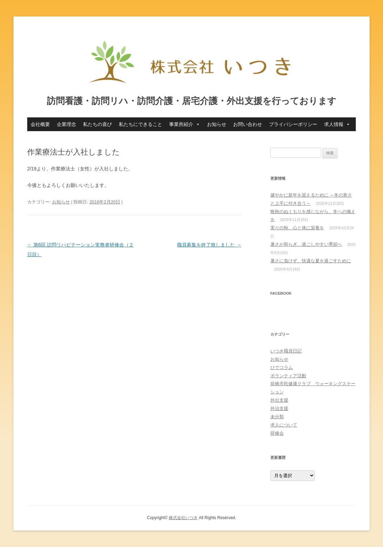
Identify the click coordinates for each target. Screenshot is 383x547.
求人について (283, 425)
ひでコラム (281, 367)
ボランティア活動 (288, 375)
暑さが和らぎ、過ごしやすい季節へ (306, 244)
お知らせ (216, 124)
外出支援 (279, 400)
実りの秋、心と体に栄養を (297, 227)
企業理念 (66, 124)
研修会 (277, 433)
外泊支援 (279, 408)
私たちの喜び (97, 124)
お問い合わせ (247, 124)
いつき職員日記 (286, 351)
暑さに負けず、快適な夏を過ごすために (310, 260)
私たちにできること (140, 124)
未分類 (277, 416)
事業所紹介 (184, 124)
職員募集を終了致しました (209, 245)
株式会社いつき (183, 517)
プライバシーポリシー (293, 124)
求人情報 (337, 124)
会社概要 (40, 124)
